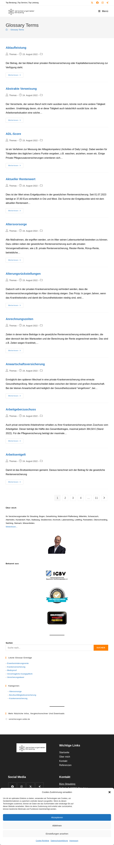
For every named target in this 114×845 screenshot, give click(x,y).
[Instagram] (21, 786)
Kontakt (63, 761)
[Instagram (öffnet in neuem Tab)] (102, 2)
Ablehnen (57, 825)
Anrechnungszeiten (19, 319)
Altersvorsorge (16, 224)
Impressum (73, 841)
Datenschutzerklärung (59, 841)
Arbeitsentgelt (16, 454)
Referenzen (65, 765)
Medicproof (12, 670)
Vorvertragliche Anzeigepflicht (20, 674)
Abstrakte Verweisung (21, 88)
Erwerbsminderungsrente (18, 663)
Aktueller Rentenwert (20, 179)
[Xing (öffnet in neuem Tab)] (106, 2)
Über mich (64, 756)
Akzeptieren (57, 817)
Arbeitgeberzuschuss (21, 409)
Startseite (64, 752)
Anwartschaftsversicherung (25, 364)
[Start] (7, 30)
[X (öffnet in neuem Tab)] (92, 2)
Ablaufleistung (16, 47)
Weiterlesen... (11, 527)
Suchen (9, 643)
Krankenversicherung (16, 667)
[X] (30, 786)
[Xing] (39, 786)
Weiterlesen (15, 75)
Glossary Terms (17, 30)
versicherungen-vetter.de (19, 719)
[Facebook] (12, 786)
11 (96, 497)
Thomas (13, 54)
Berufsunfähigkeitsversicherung (22, 695)
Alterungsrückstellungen (23, 273)
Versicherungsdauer (15, 677)
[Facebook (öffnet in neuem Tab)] (97, 2)
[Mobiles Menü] (103, 11)
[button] (109, 792)
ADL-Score (13, 133)
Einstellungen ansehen (57, 833)
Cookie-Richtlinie (42, 841)
